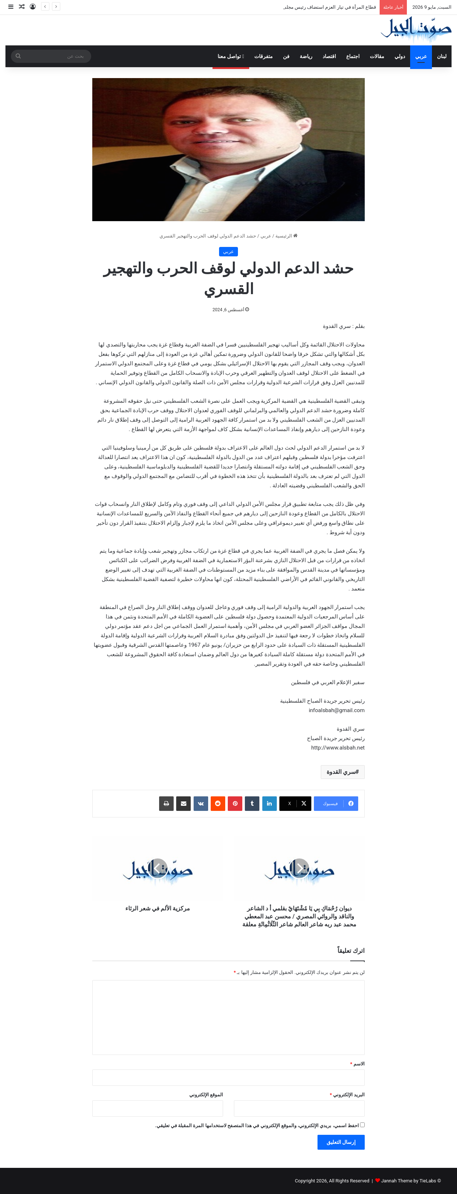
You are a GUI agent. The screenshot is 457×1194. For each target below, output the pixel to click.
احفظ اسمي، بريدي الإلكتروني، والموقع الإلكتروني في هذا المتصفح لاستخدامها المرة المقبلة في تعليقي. (257, 1125)
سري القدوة (341, 771)
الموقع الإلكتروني (206, 1094)
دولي (400, 56)
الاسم (357, 1064)
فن (286, 56)
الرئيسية (286, 236)
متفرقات (263, 56)
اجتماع (353, 56)
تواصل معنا (231, 56)
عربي (421, 56)
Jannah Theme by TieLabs (408, 1180)
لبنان (441, 56)
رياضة (306, 56)
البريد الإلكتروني (347, 1094)
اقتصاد (329, 56)
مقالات (377, 56)
